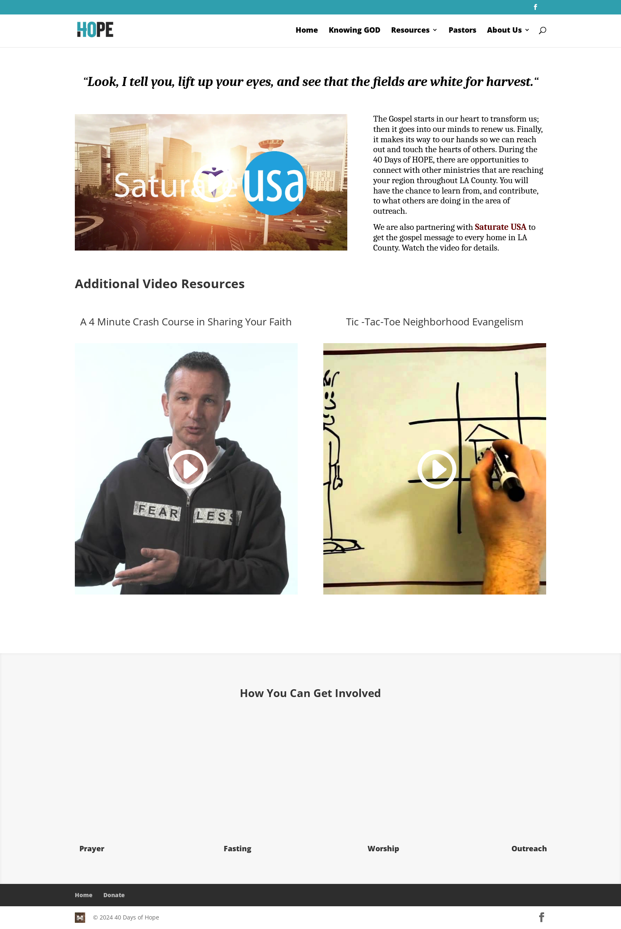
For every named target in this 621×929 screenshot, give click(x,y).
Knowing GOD (354, 31)
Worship (383, 848)
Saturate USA (500, 227)
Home (307, 31)
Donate (114, 895)
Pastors (462, 31)
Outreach (529, 848)
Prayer (91, 848)
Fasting (237, 848)
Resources (410, 31)
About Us (504, 31)
